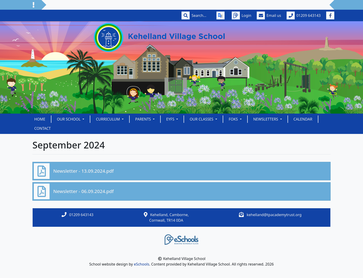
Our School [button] (69, 119)
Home (39, 119)
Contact (42, 128)
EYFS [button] (170, 119)
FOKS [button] (234, 119)
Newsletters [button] (266, 119)
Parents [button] (143, 119)
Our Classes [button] (202, 119)
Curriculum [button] (108, 119)
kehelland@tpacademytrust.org (274, 214)
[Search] (201, 15)
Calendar (303, 119)
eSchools (141, 264)
